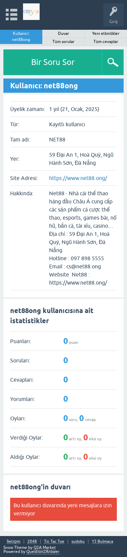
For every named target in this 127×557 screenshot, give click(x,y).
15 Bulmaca (102, 541)
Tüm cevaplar (105, 41)
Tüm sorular (63, 41)
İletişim (13, 541)
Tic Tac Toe (54, 541)
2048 (32, 541)
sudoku (78, 541)
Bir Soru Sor (53, 62)
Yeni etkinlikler (106, 33)
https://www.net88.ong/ (78, 178)
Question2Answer (43, 551)
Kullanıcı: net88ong (21, 36)
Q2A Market (45, 547)
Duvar (63, 33)
